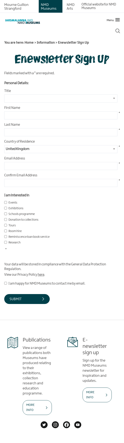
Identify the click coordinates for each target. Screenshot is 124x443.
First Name (12, 108)
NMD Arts (70, 7)
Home (29, 43)
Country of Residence (19, 141)
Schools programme (21, 214)
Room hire (15, 231)
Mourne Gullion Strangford (16, 7)
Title (7, 91)
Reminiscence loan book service (29, 236)
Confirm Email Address (20, 175)
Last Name (12, 125)
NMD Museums (48, 7)
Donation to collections (23, 219)
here (41, 275)
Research (14, 242)
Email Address (14, 158)
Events (12, 202)
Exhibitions (15, 208)
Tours (12, 225)
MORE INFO (30, 407)
